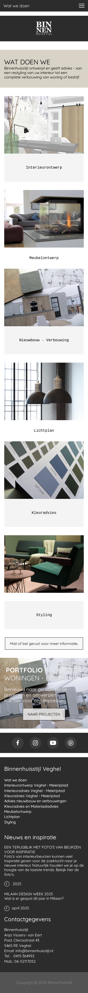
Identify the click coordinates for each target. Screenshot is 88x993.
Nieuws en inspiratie (30, 837)
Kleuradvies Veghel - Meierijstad (32, 795)
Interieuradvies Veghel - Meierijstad (34, 790)
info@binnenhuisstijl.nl (34, 950)
